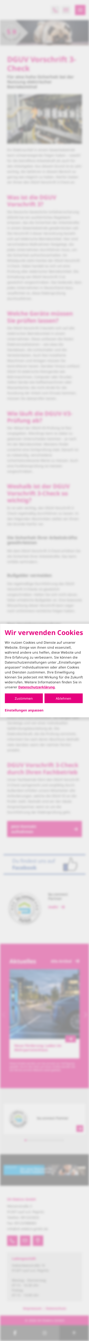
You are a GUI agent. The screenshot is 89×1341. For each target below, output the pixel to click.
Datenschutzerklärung (36, 687)
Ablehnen (63, 698)
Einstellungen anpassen (24, 710)
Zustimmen (24, 698)
